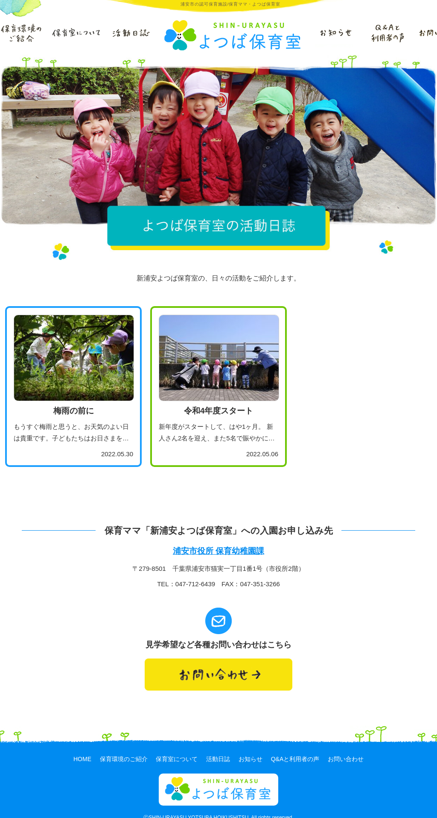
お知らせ (250, 747)
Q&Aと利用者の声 (295, 747)
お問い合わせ (346, 747)
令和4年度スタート (218, 410)
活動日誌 (218, 747)
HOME (82, 747)
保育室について (177, 747)
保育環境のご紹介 (124, 747)
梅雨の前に (73, 410)
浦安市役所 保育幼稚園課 (218, 550)
